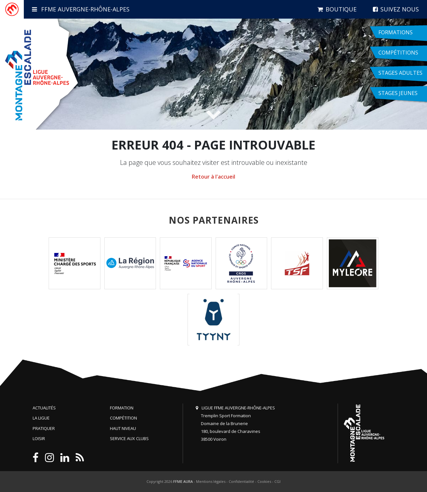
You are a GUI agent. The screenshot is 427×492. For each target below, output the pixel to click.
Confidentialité (241, 481)
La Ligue (41, 418)
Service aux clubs (129, 438)
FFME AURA (183, 481)
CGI (277, 481)
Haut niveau (123, 428)
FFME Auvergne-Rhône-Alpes (81, 9)
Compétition (123, 418)
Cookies (264, 481)
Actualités (44, 408)
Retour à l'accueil (213, 176)
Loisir (39, 438)
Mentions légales (210, 481)
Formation (121, 408)
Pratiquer (44, 428)
